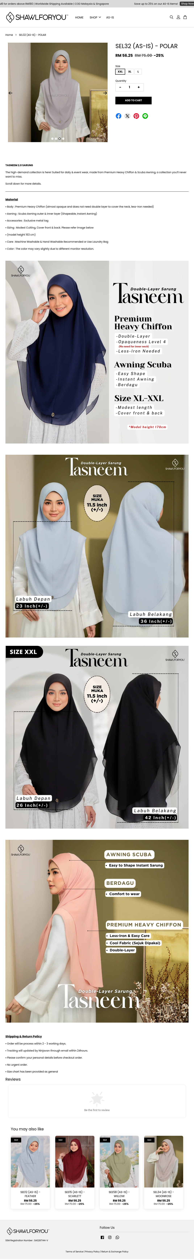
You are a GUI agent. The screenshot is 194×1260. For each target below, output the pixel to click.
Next (105, 94)
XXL (120, 72)
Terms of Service (74, 1252)
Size (117, 67)
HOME (79, 18)
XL (129, 72)
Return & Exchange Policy (114, 1252)
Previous (10, 94)
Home (9, 36)
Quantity (120, 82)
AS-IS (110, 18)
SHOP (95, 18)
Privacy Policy (92, 1252)
